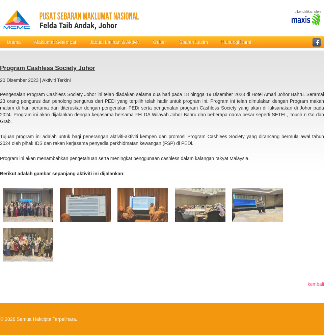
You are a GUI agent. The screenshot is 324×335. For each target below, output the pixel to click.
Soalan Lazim (193, 42)
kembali (316, 284)
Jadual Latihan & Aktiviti (115, 42)
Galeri (159, 42)
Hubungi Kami (236, 42)
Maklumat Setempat (55, 42)
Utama (14, 42)
